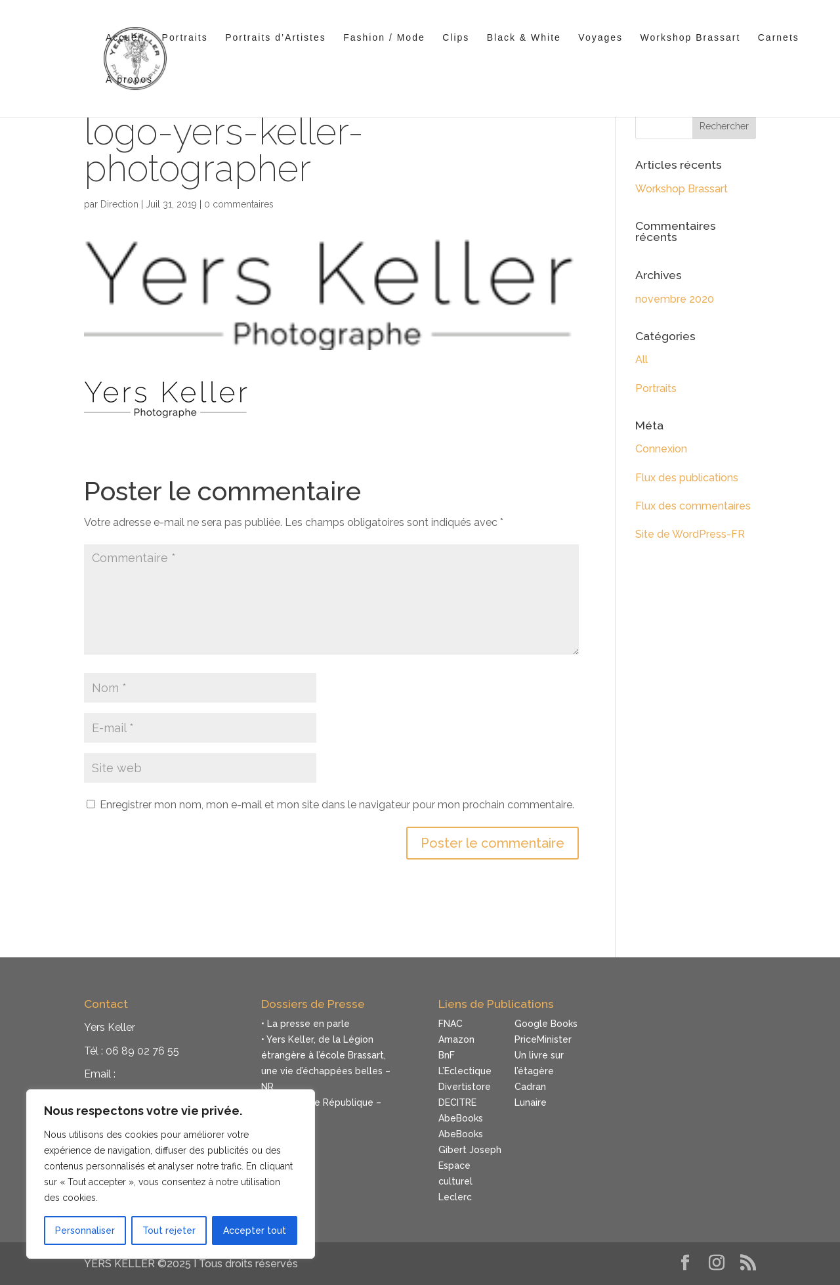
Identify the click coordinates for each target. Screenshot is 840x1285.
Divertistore (464, 1086)
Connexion (661, 449)
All (641, 359)
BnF (446, 1055)
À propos (129, 80)
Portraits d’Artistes (275, 38)
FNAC (450, 1023)
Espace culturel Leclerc (455, 1181)
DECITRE (457, 1102)
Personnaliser (85, 1230)
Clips (455, 38)
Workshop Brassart (690, 38)
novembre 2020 (674, 299)
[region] (170, 1174)
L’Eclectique (465, 1071)
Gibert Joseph (469, 1149)
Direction (119, 204)
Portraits (185, 38)
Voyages (600, 38)
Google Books (546, 1023)
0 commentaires (239, 204)
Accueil (125, 38)
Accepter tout (254, 1230)
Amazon (456, 1039)
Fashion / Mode (384, 38)
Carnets (778, 38)
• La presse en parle (305, 1023)
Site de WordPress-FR (690, 534)
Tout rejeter (169, 1230)
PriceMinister (543, 1039)
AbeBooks (460, 1118)
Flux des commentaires (693, 506)
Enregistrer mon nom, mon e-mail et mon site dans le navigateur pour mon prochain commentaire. (337, 804)
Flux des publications (686, 477)
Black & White (524, 38)
